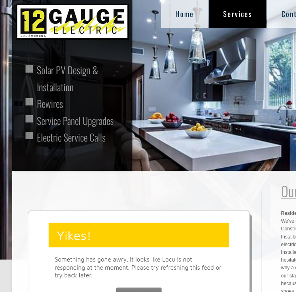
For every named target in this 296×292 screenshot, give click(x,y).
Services (237, 14)
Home (184, 14)
